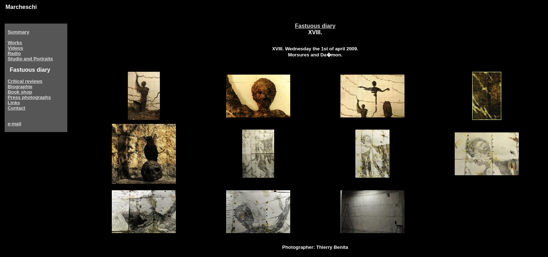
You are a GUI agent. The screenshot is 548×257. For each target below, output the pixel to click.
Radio (14, 53)
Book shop (19, 92)
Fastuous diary (315, 26)
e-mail (14, 123)
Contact (16, 108)
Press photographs (29, 97)
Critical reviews (24, 81)
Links (13, 102)
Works (14, 42)
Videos (15, 48)
